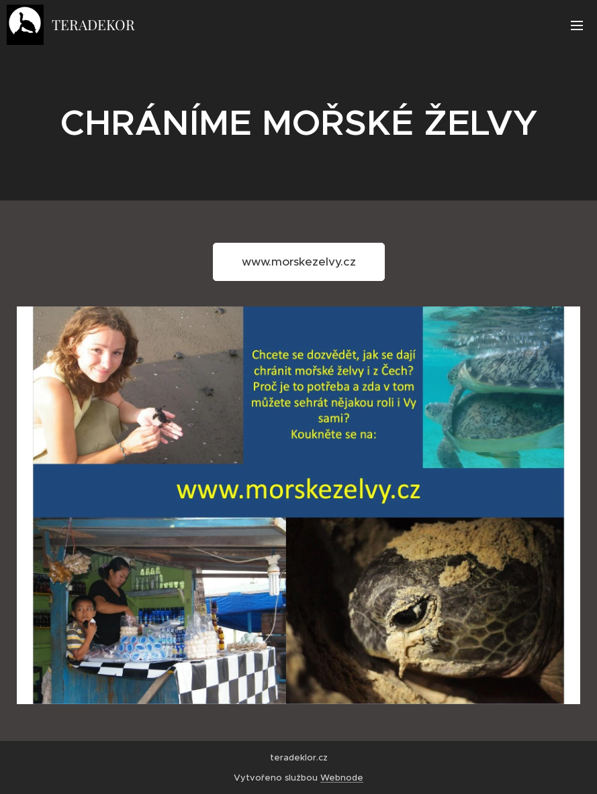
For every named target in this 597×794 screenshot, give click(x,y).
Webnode (341, 777)
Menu (577, 25)
